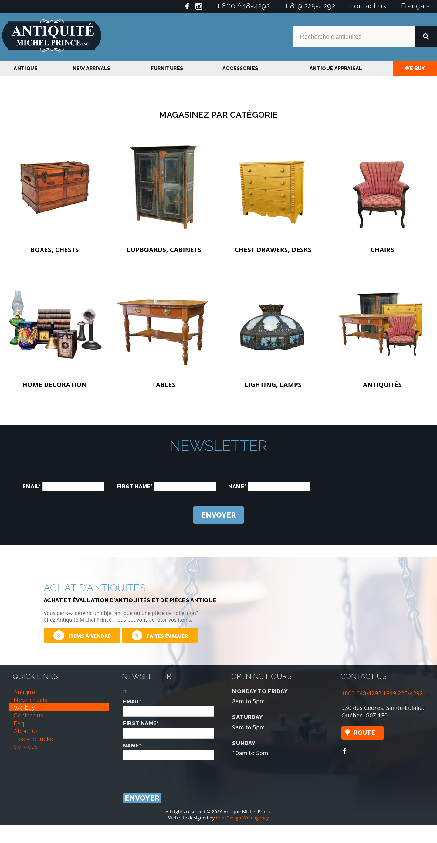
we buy (415, 68)
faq (19, 723)
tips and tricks (33, 739)
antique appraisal (336, 68)
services (26, 746)
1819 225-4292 (403, 693)
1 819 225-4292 (310, 6)
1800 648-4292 (361, 693)
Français (415, 6)
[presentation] (368, 479)
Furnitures (167, 68)
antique (25, 68)
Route (364, 733)
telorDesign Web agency (242, 817)
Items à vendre (82, 635)
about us (26, 731)
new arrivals (91, 68)
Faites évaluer (160, 635)
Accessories (240, 68)
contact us (368, 6)
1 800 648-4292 (243, 6)
